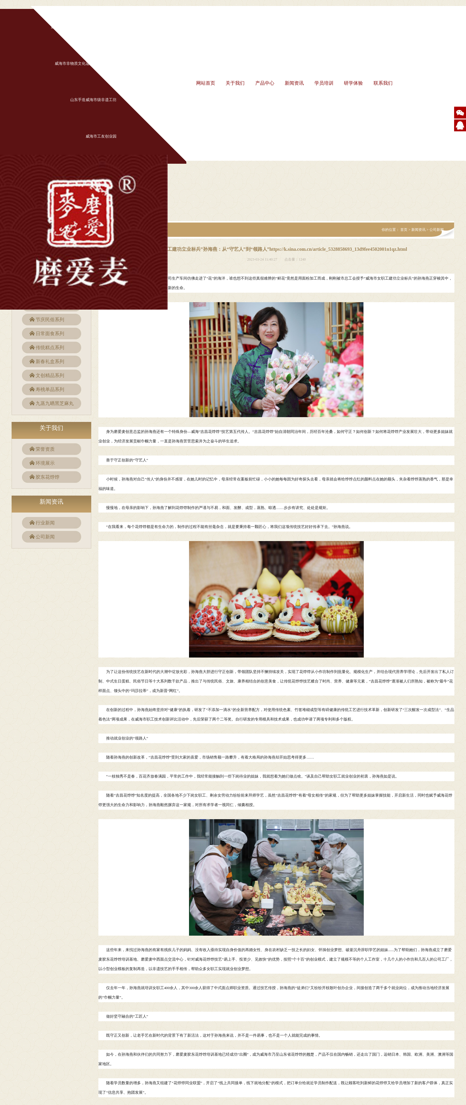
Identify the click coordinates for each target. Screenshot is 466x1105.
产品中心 (264, 83)
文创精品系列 (50, 375)
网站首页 (205, 83)
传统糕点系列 (50, 347)
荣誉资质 (45, 449)
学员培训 (323, 83)
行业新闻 (45, 522)
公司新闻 (45, 536)
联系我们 (383, 83)
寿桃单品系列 (50, 389)
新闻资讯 (294, 83)
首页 (403, 230)
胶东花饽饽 (47, 477)
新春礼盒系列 (50, 361)
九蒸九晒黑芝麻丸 (55, 403)
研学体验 (353, 83)
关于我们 (235, 83)
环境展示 (45, 463)
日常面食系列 (50, 333)
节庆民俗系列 (50, 319)
